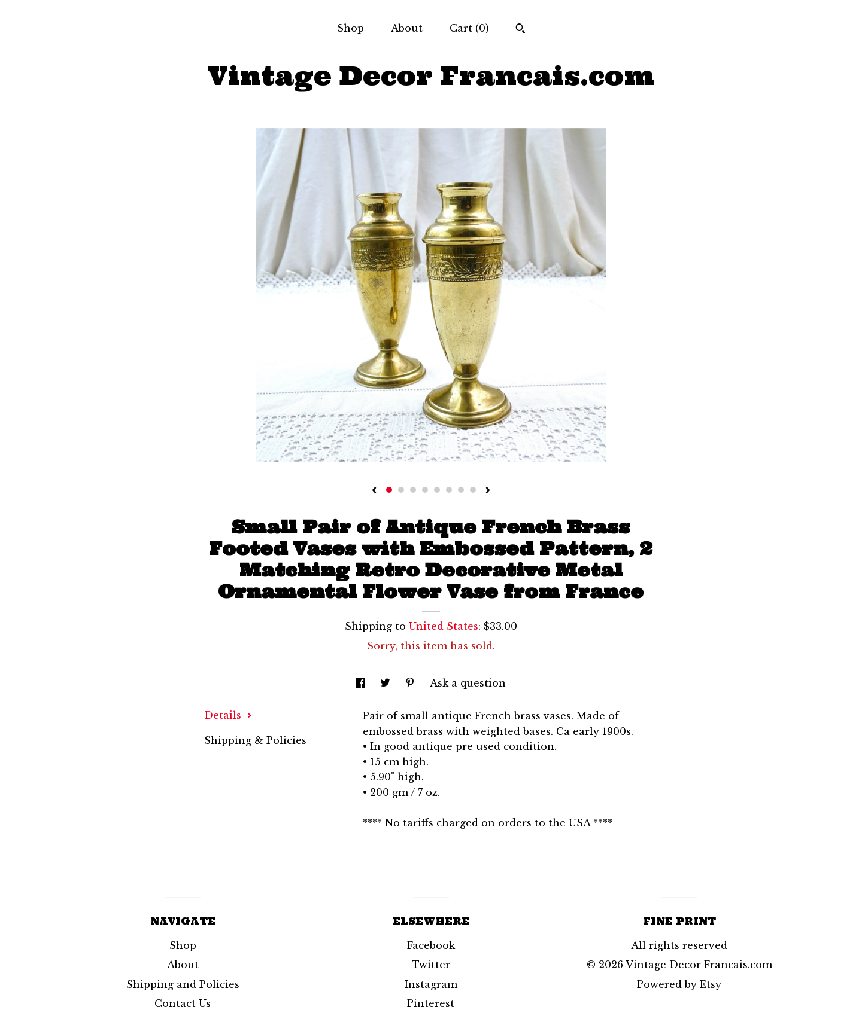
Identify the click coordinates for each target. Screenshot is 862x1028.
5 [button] (437, 490)
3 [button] (413, 490)
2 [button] (401, 490)
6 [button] (449, 490)
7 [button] (461, 490)
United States (443, 626)
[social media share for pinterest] (411, 683)
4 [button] (425, 490)
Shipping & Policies (255, 740)
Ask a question (468, 683)
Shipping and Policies (182, 984)
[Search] (520, 29)
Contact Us (182, 1003)
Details (228, 715)
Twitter (431, 965)
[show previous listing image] (374, 491)
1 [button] (389, 490)
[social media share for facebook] (362, 683)
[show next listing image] (488, 491)
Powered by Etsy (679, 984)
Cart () (469, 28)
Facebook (431, 945)
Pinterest (430, 1003)
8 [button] (473, 490)
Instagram (431, 984)
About (407, 28)
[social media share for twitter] (386, 683)
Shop (350, 28)
